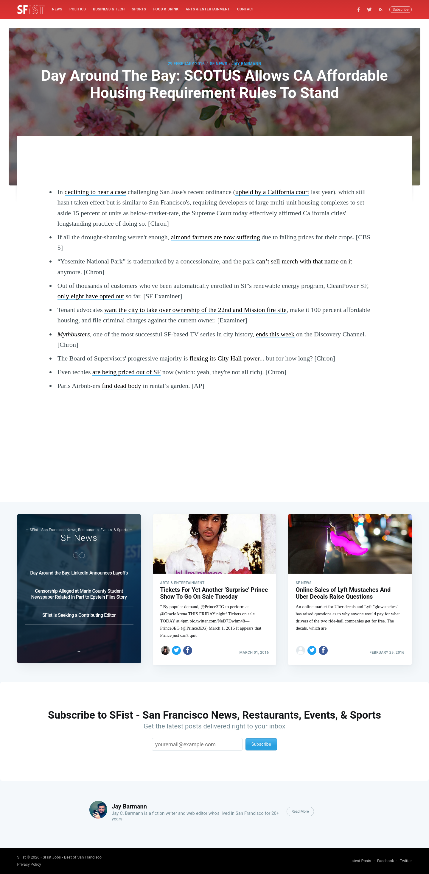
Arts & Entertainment (208, 9)
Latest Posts (360, 861)
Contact (245, 9)
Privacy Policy (29, 864)
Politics (77, 9)
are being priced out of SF (126, 372)
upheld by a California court (272, 192)
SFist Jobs (52, 857)
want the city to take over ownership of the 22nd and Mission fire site (195, 309)
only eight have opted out (90, 296)
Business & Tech (109, 9)
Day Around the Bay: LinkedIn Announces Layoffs (79, 571)
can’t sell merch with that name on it (304, 261)
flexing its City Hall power (224, 358)
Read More (300, 811)
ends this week (275, 334)
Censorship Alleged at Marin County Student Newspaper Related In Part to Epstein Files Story (79, 592)
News (57, 9)
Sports (139, 9)
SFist (21, 857)
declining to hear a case (95, 192)
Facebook (385, 861)
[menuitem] (57, 9)
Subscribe (400, 9)
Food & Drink (166, 9)
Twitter (406, 861)
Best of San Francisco (83, 857)
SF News (218, 63)
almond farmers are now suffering (215, 237)
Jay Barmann (246, 63)
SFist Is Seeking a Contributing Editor (79, 613)
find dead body (121, 385)
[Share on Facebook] (188, 649)
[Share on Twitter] (176, 649)
